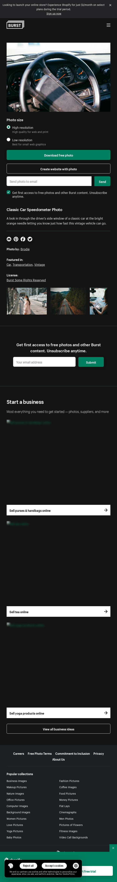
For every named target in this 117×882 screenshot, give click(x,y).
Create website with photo (58, 168)
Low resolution (22, 140)
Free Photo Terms (40, 753)
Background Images (18, 812)
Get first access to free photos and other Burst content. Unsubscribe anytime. (57, 194)
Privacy (98, 753)
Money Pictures (68, 799)
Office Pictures (16, 799)
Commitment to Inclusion (72, 753)
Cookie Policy (68, 873)
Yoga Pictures (15, 831)
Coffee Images (68, 787)
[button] (11, 866)
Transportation (23, 264)
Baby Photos (14, 837)
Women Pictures (16, 818)
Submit (91, 361)
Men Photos (66, 818)
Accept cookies (54, 865)
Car (9, 264)
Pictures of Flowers (71, 825)
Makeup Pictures (17, 787)
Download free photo (58, 154)
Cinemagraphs (67, 812)
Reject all (28, 865)
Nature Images (15, 793)
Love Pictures (15, 825)
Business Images (17, 781)
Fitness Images (68, 831)
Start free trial (86, 870)
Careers (18, 753)
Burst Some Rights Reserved (26, 279)
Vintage (39, 264)
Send (102, 181)
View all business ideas (58, 728)
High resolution (22, 127)
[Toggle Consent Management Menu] (11, 866)
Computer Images (17, 806)
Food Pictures (67, 793)
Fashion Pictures (69, 781)
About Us (58, 758)
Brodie (25, 248)
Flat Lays (64, 806)
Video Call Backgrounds (73, 837)
